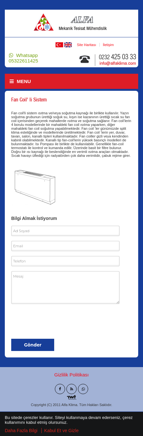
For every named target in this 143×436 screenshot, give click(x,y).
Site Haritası (86, 45)
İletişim (108, 45)
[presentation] (60, 321)
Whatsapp (23, 57)
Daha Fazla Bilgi (21, 431)
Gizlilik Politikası (71, 374)
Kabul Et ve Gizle (61, 431)
